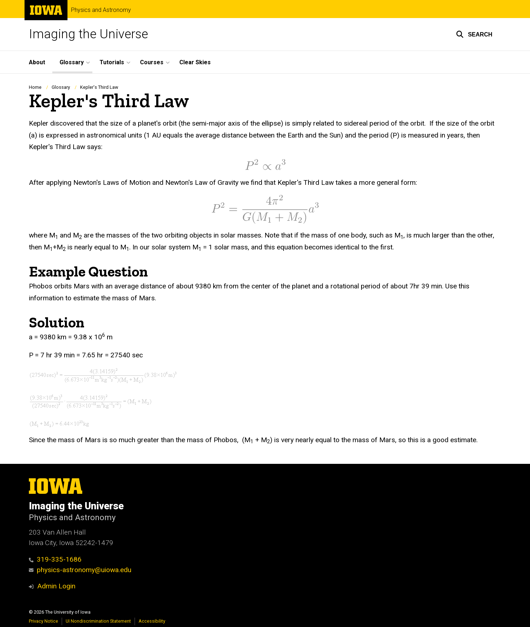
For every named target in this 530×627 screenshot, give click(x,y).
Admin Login (56, 586)
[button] (474, 34)
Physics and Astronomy (101, 10)
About (37, 62)
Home (35, 87)
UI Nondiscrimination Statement (98, 621)
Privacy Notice (43, 621)
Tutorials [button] (112, 62)
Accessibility (152, 621)
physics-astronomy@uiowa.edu (80, 570)
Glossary (61, 87)
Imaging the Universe (88, 34)
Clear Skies (195, 62)
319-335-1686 (55, 559)
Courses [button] (151, 62)
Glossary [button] (72, 62)
